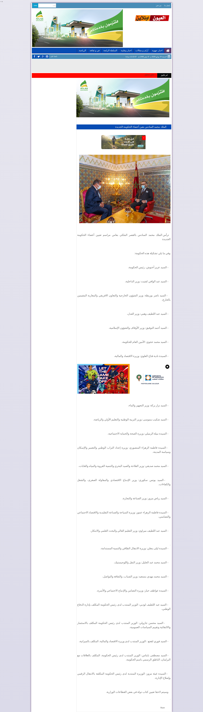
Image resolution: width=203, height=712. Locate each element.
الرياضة (82, 50)
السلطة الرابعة (110, 50)
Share (162, 708)
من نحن (158, 5)
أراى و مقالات (141, 50)
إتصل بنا (167, 5)
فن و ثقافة (95, 50)
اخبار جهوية (157, 50)
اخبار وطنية (126, 50)
